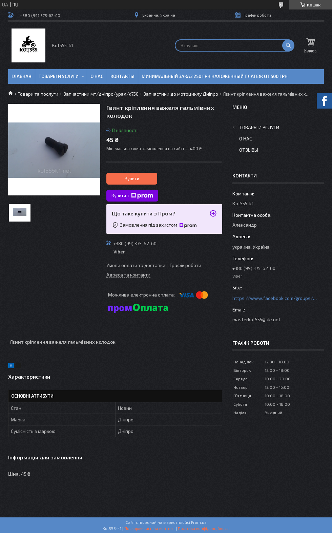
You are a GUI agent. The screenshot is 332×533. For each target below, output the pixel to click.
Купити (132, 178)
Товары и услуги (59, 76)
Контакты (122, 76)
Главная (22, 76)
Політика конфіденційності (204, 528)
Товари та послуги (38, 94)
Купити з (132, 196)
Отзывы (248, 150)
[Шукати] (288, 45)
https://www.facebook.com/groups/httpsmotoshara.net (274, 298)
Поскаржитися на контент (149, 528)
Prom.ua (199, 522)
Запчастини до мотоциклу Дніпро (180, 94)
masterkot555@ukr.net (256, 319)
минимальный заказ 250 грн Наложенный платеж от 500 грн (215, 76)
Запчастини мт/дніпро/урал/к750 (101, 94)
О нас (96, 76)
